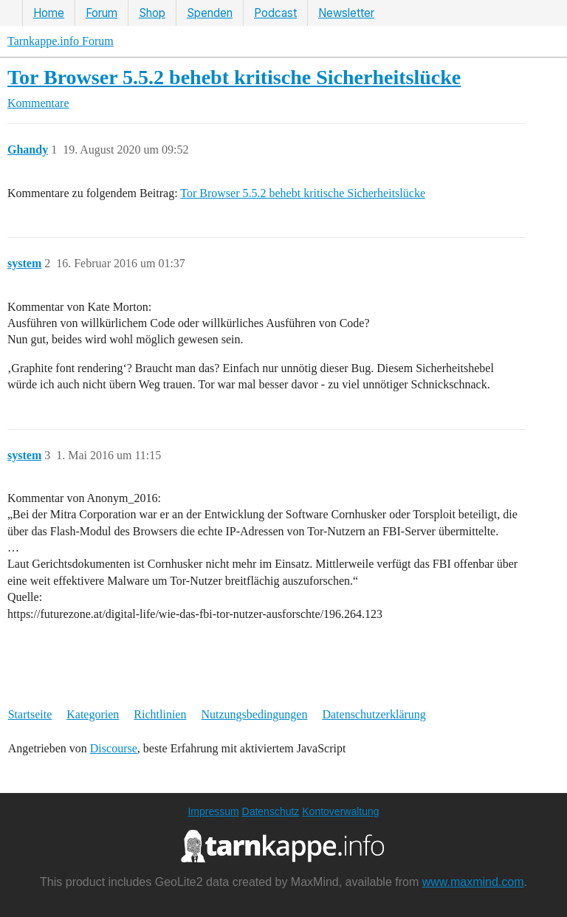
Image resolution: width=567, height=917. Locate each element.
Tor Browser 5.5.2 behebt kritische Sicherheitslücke (234, 77)
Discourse (113, 748)
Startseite (30, 714)
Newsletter (346, 13)
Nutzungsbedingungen (254, 714)
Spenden (210, 13)
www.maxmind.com (473, 882)
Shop (152, 13)
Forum (101, 13)
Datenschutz (271, 811)
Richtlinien (160, 714)
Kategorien (92, 714)
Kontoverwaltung (340, 811)
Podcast (275, 13)
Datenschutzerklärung (373, 714)
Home (48, 13)
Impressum (213, 811)
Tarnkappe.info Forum (60, 41)
